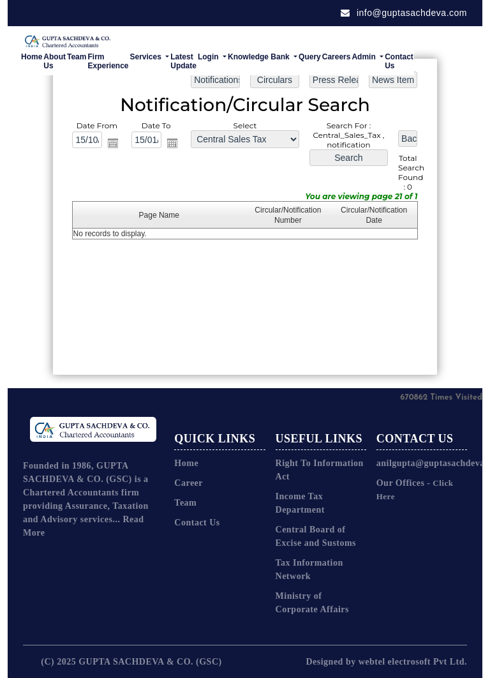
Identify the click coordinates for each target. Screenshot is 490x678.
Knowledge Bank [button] (260, 56)
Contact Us (399, 61)
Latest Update (183, 61)
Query (310, 56)
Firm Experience (107, 61)
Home (31, 56)
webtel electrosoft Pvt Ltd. (413, 662)
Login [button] (209, 56)
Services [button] (147, 56)
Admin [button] (365, 56)
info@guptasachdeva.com (404, 13)
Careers (336, 56)
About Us (54, 61)
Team (76, 56)
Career (188, 483)
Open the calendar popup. (114, 143)
